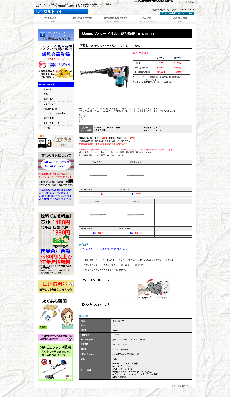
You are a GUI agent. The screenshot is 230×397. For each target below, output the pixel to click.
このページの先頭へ (181, 386)
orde (56, 141)
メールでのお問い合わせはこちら (177, 13)
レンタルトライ (79, 11)
